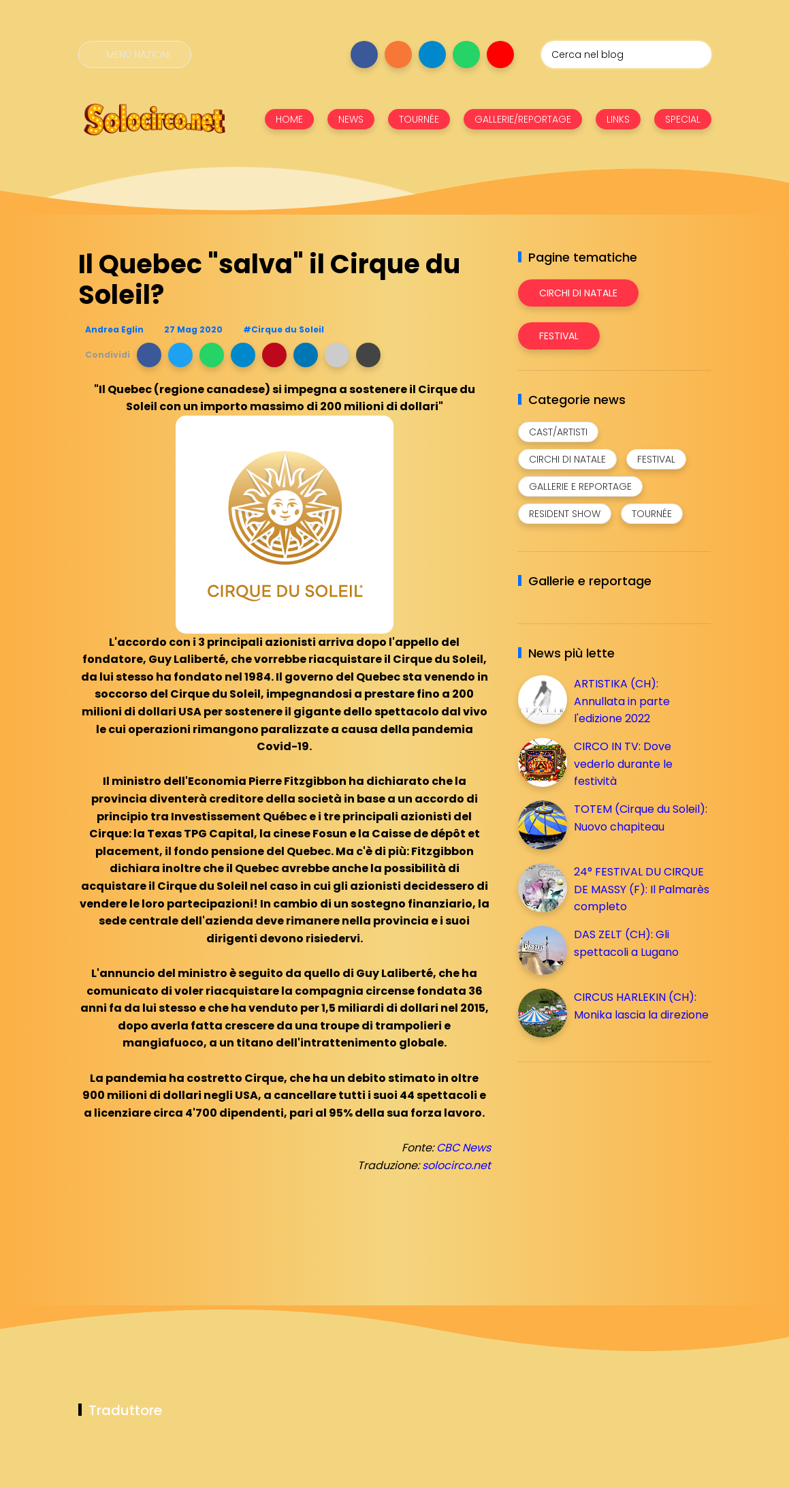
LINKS (618, 119)
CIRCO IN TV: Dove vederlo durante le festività (623, 764)
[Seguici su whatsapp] (466, 54)
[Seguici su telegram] (432, 54)
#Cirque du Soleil (283, 329)
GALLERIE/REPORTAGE (522, 119)
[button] (149, 355)
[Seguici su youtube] (500, 54)
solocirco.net (456, 1165)
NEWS (351, 119)
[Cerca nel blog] (626, 54)
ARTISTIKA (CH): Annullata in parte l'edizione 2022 (622, 701)
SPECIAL (683, 119)
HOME (289, 119)
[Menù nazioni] (134, 54)
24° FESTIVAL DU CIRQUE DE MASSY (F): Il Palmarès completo (641, 889)
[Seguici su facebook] (364, 54)
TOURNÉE (419, 119)
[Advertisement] (620, 1168)
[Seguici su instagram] (398, 54)
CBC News (463, 1148)
